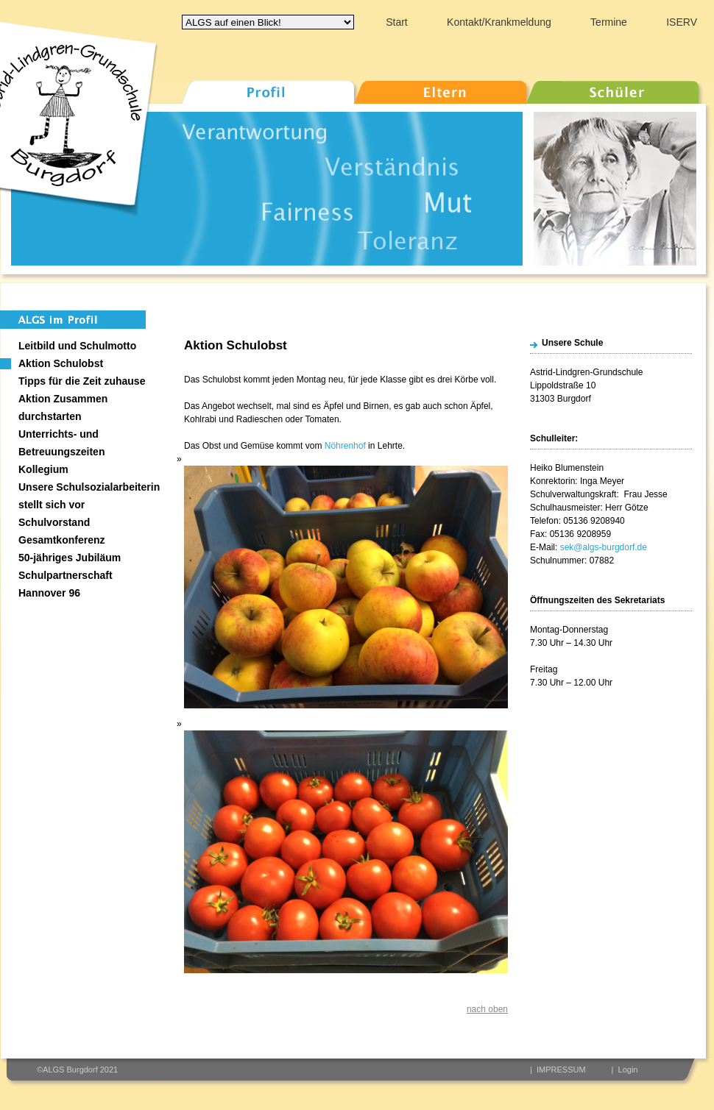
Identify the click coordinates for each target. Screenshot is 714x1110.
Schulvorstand (54, 522)
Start (397, 22)
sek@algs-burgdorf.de (603, 547)
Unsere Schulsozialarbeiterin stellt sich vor (89, 495)
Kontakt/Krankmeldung (499, 22)
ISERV (681, 22)
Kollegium (43, 469)
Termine (608, 22)
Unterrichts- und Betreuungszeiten (61, 443)
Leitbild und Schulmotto (77, 346)
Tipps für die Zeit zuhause (81, 381)
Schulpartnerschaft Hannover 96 (65, 584)
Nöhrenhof (345, 446)
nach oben (487, 1009)
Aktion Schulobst (60, 363)
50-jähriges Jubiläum (69, 557)
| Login (625, 1069)
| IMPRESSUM (558, 1069)
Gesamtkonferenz (61, 540)
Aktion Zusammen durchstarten (62, 407)
